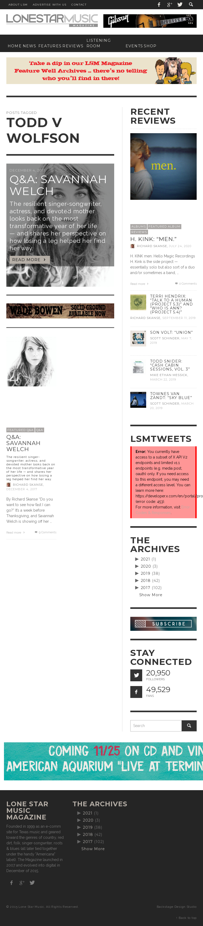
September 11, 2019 (179, 318)
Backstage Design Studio (177, 907)
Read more (16, 532)
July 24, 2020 (180, 246)
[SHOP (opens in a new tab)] (148, 46)
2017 (146, 587)
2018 (146, 580)
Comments (45, 532)
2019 (146, 573)
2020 (146, 566)
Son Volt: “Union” (171, 332)
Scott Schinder (164, 338)
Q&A (39, 430)
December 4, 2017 (21, 489)
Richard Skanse (28, 485)
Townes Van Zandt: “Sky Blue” (171, 395)
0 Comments (185, 283)
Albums (138, 226)
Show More (151, 594)
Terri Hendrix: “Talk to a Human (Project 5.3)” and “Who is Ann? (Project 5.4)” (171, 304)
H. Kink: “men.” (153, 239)
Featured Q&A (20, 430)
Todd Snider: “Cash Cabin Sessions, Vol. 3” (170, 365)
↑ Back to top (186, 918)
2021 (145, 559)
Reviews (139, 232)
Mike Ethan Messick (168, 375)
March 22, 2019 (163, 379)
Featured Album (164, 226)
